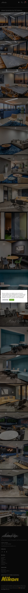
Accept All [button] (11, 299)
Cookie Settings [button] (5, 299)
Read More (21, 297)
